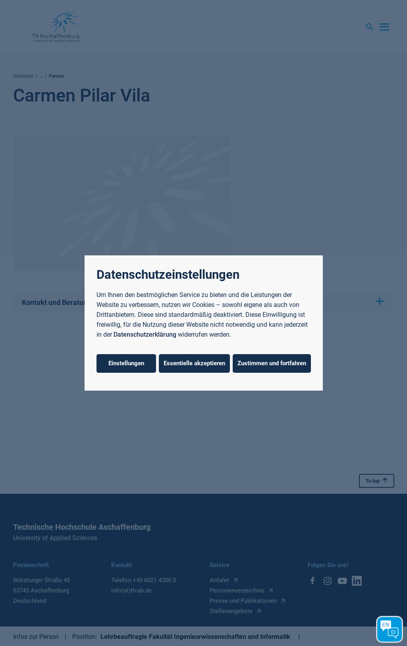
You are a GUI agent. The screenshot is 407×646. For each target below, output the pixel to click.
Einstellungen (126, 363)
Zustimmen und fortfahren (271, 363)
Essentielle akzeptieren (194, 363)
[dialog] (203, 323)
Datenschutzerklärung (145, 334)
